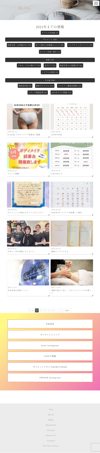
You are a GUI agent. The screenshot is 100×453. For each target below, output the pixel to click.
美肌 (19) (50, 60)
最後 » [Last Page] (67, 310)
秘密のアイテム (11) (45, 85)
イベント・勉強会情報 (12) (69, 85)
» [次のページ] (61, 310)
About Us (51, 435)
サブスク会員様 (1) (50, 32)
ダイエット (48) (50, 39)
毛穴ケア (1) (50, 65)
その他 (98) (50, 80)
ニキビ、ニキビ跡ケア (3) (29, 65)
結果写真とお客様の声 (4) (71, 65)
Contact (51, 440)
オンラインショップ (50, 334)
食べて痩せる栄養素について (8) (50, 45)
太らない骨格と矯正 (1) (50, 51)
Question (51, 424)
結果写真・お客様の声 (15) (19, 45)
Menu (51, 414)
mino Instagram (50, 345)
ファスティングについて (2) (80, 45)
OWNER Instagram (50, 377)
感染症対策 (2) (25, 85)
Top (51, 409)
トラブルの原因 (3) (50, 72)
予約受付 (50, 324)
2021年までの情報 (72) (61, 92)
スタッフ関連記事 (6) (37, 92)
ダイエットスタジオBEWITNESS (50, 366)
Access (51, 430)
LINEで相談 (50, 356)
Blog (51, 419)
